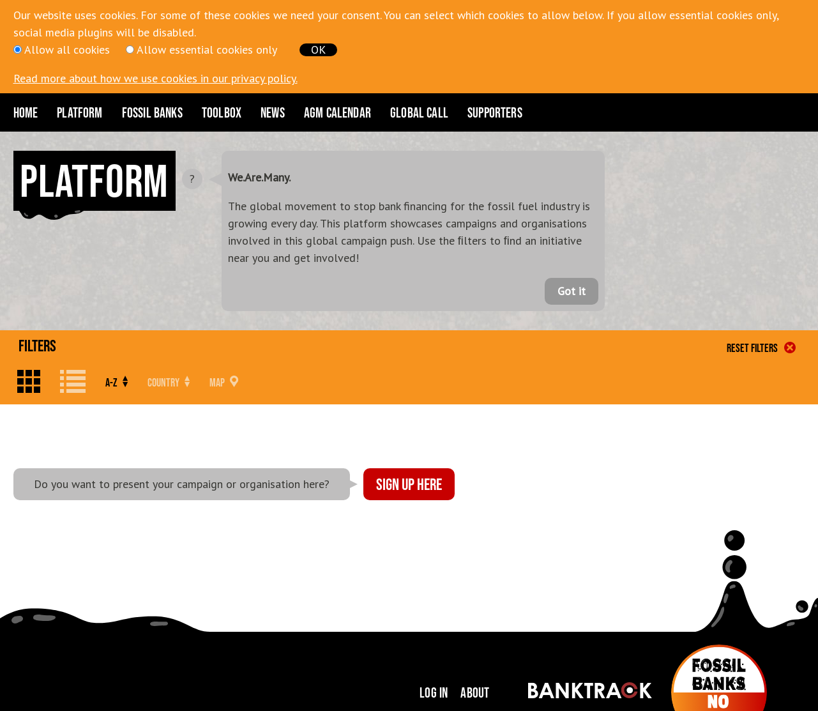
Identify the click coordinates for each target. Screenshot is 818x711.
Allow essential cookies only (207, 49)
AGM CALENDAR (337, 112)
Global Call (419, 112)
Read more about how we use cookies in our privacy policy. (155, 78)
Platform (79, 112)
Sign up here (409, 484)
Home (25, 112)
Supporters (494, 112)
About (474, 692)
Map (223, 382)
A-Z (116, 382)
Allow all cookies (67, 49)
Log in (434, 692)
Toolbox (221, 112)
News (273, 112)
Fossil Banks (152, 112)
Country (169, 382)
